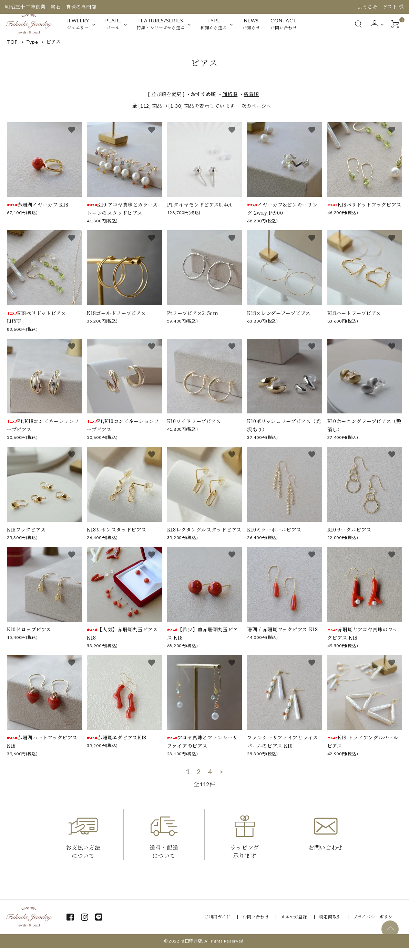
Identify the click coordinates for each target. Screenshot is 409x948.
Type (32, 42)
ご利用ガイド (217, 916)
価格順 (229, 94)
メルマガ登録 (294, 916)
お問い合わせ (256, 916)
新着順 (251, 94)
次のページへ (256, 106)
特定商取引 (330, 916)
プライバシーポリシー (375, 916)
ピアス (53, 42)
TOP (12, 42)
